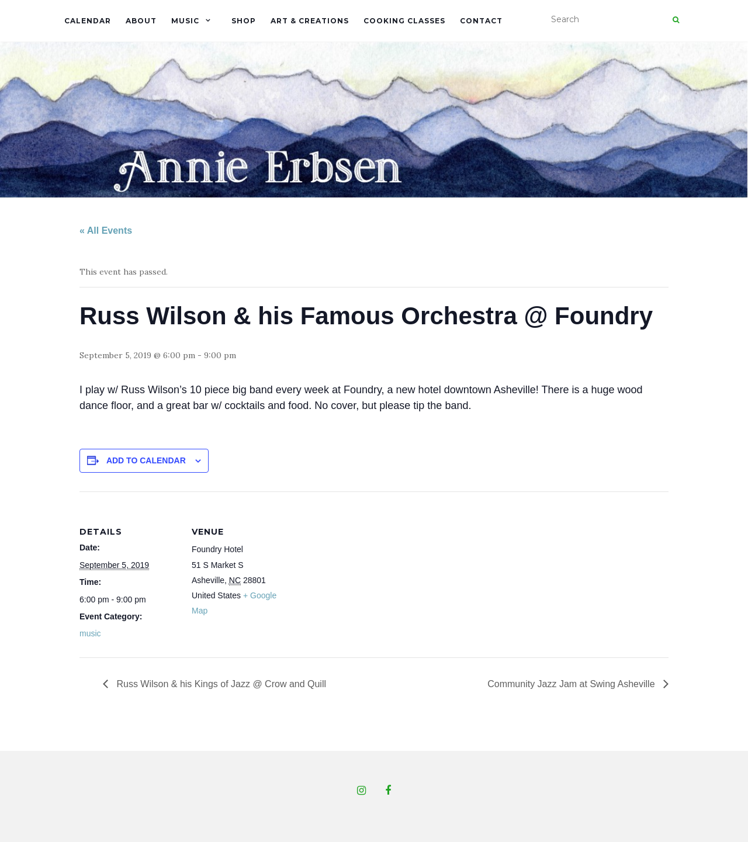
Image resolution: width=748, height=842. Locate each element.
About (141, 20)
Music (185, 20)
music (90, 633)
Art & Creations (310, 20)
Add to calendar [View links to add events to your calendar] (146, 460)
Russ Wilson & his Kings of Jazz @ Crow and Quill (220, 684)
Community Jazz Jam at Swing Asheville (572, 684)
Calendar (87, 20)
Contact (481, 20)
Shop (243, 20)
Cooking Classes (404, 20)
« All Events (105, 230)
